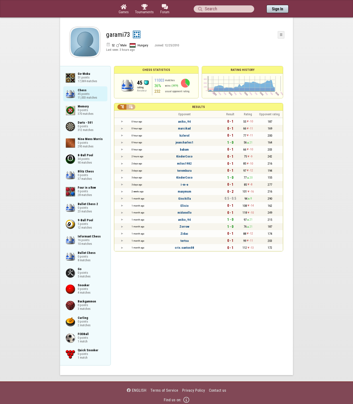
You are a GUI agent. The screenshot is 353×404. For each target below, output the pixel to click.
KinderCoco (184, 156)
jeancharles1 (184, 142)
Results (198, 107)
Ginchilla (184, 198)
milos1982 (184, 163)
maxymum (184, 191)
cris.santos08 (184, 247)
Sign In (277, 9)
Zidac (184, 233)
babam (184, 149)
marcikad (184, 128)
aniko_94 (184, 121)
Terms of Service (164, 390)
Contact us (217, 390)
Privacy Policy (193, 390)
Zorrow (184, 226)
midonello (184, 212)
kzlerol (184, 135)
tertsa (184, 241)
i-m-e (184, 184)
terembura (184, 170)
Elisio (184, 206)
